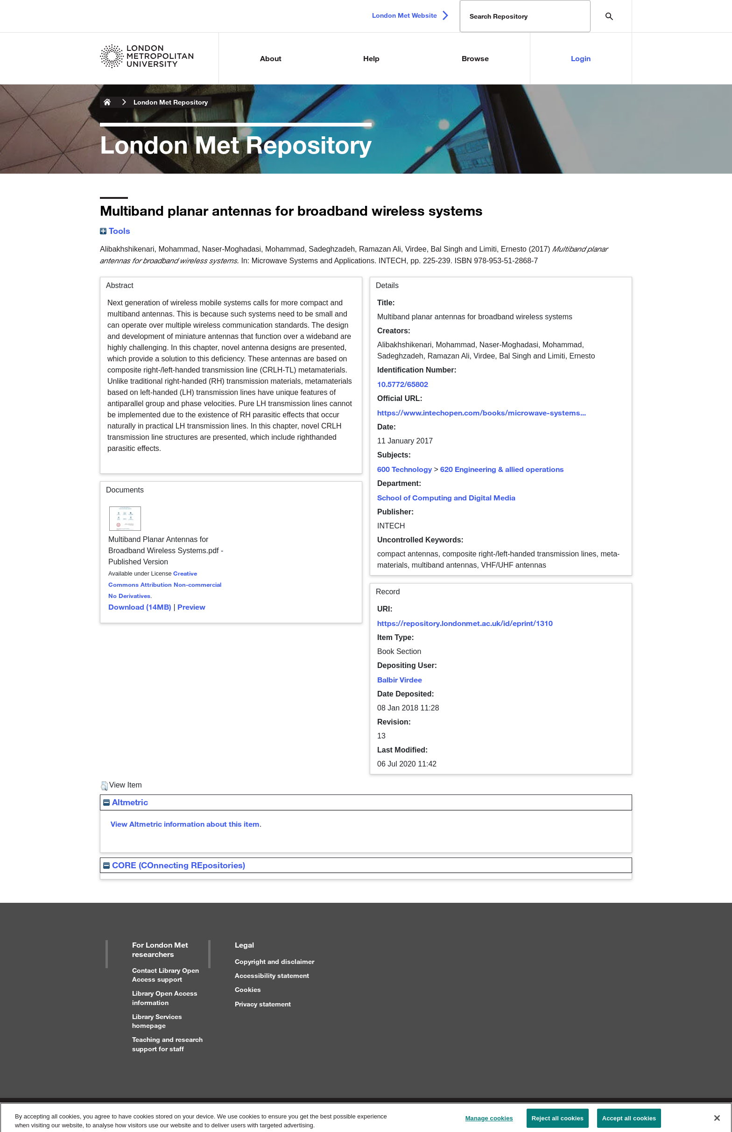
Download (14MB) (139, 606)
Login (581, 58)
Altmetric (125, 802)
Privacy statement (263, 1004)
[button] (104, 786)
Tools (115, 230)
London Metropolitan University (107, 102)
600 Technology (404, 468)
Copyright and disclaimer (274, 961)
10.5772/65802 (402, 384)
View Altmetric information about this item (185, 823)
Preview (191, 606)
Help (371, 58)
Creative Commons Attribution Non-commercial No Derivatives (164, 584)
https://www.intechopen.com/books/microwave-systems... (481, 412)
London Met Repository (171, 102)
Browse (475, 58)
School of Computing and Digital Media (446, 497)
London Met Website (404, 15)
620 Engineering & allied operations (502, 468)
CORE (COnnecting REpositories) (174, 865)
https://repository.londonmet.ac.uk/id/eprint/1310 (465, 623)
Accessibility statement (272, 975)
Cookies (248, 989)
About (271, 58)
